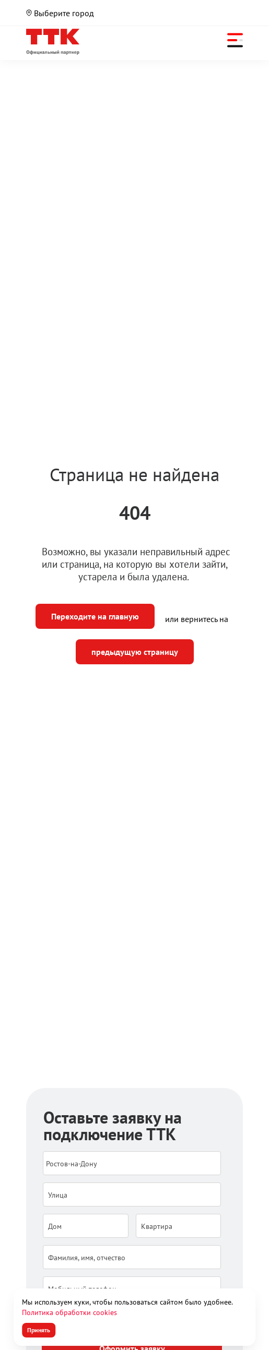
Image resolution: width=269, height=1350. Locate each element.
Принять (38, 1330)
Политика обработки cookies (69, 1312)
